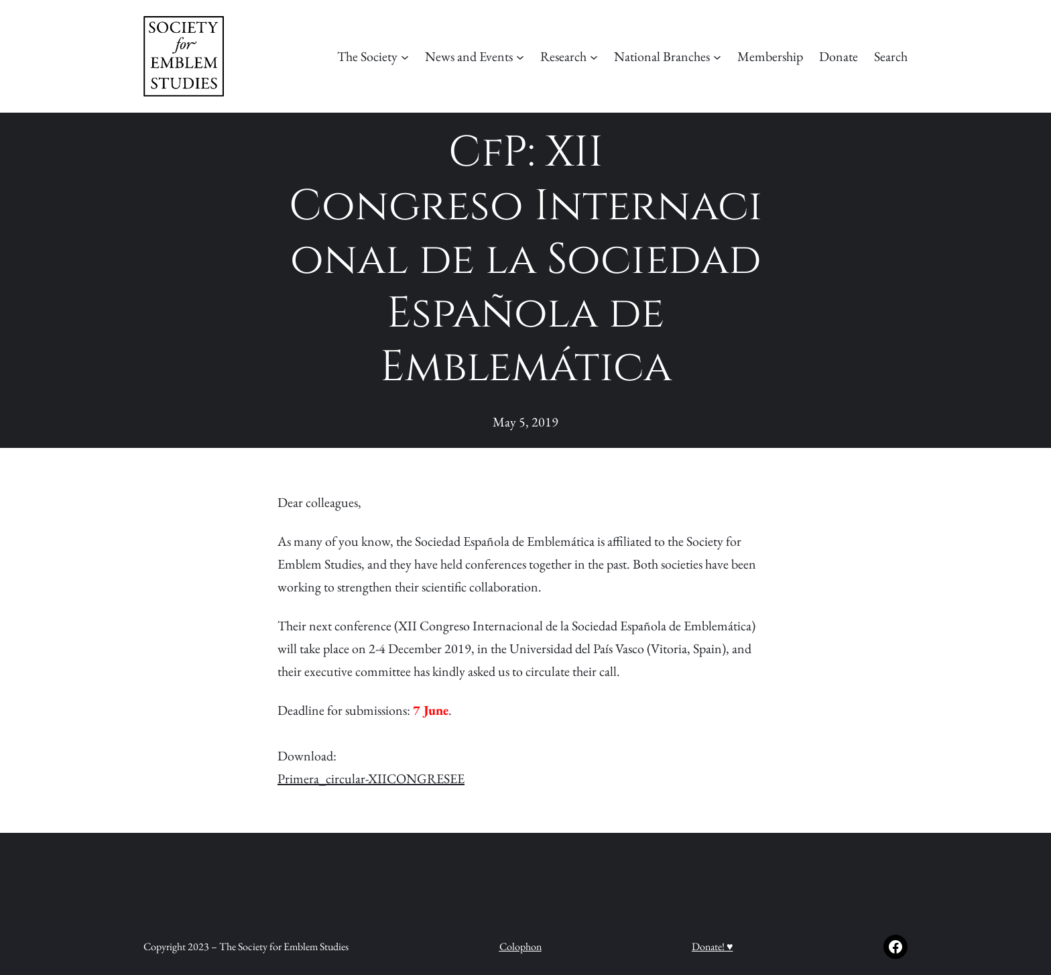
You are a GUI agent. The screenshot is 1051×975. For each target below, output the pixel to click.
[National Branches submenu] (717, 56)
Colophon (520, 946)
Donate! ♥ (712, 946)
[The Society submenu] (405, 56)
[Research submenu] (594, 56)
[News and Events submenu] (520, 56)
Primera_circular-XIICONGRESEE (371, 778)
